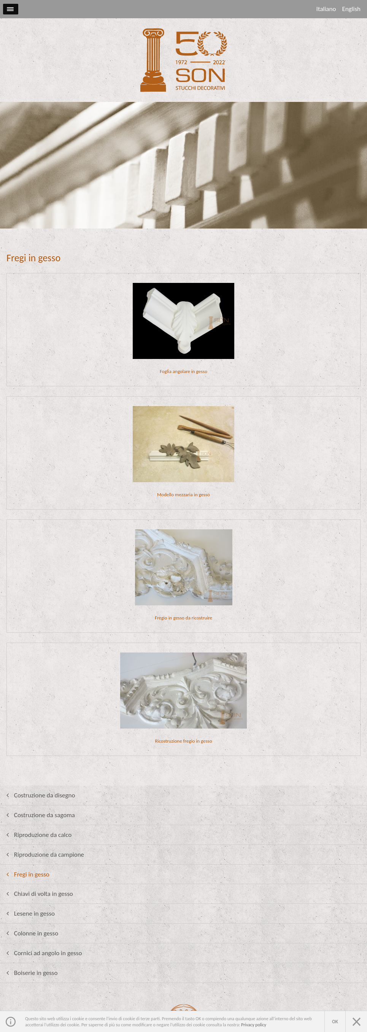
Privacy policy (253, 1024)
